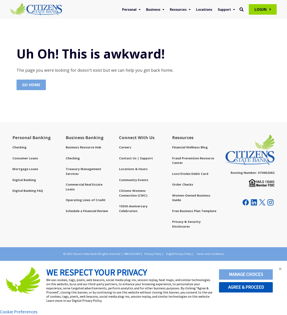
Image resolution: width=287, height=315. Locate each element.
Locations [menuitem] (204, 9)
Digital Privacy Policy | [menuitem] (180, 254)
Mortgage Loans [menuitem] (25, 169)
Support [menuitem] (224, 9)
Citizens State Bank (85, 254)
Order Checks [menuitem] (182, 184)
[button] (280, 269)
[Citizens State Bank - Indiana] (36, 9)
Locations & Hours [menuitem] (133, 169)
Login (262, 9)
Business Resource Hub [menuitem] (83, 147)
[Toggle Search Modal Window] (241, 9)
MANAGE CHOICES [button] (246, 274)
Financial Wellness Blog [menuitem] (190, 147)
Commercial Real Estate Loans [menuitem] (84, 186)
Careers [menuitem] (125, 147)
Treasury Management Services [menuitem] (83, 171)
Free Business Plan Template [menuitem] (194, 211)
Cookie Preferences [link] (19, 312)
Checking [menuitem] (19, 147)
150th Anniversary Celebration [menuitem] (133, 208)
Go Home (31, 84)
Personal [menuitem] (129, 9)
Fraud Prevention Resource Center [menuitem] (193, 160)
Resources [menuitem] (178, 9)
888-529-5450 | (133, 254)
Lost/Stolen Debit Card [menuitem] (190, 174)
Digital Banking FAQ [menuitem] (27, 191)
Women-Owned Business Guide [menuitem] (191, 197)
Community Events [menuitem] (133, 180)
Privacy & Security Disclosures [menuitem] (186, 224)
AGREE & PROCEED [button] (246, 287)
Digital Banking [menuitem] (24, 180)
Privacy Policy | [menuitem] (153, 254)
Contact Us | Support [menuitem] (136, 158)
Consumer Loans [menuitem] (25, 158)
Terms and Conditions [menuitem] (210, 254)
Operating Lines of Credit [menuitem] (86, 200)
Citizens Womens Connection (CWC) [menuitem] (133, 193)
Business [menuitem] (153, 9)
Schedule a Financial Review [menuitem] (87, 211)
